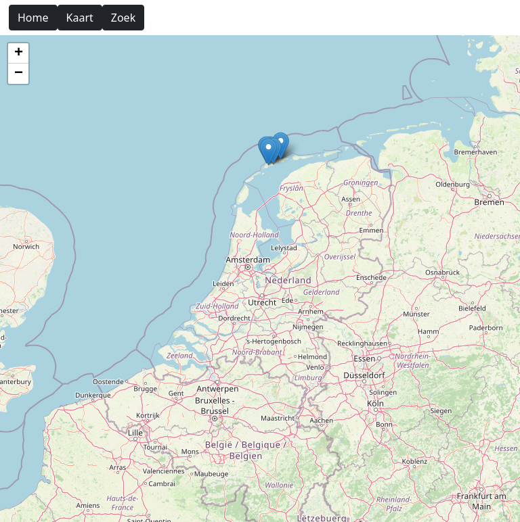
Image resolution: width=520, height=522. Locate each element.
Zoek (123, 17)
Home (33, 17)
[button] (268, 152)
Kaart (79, 17)
